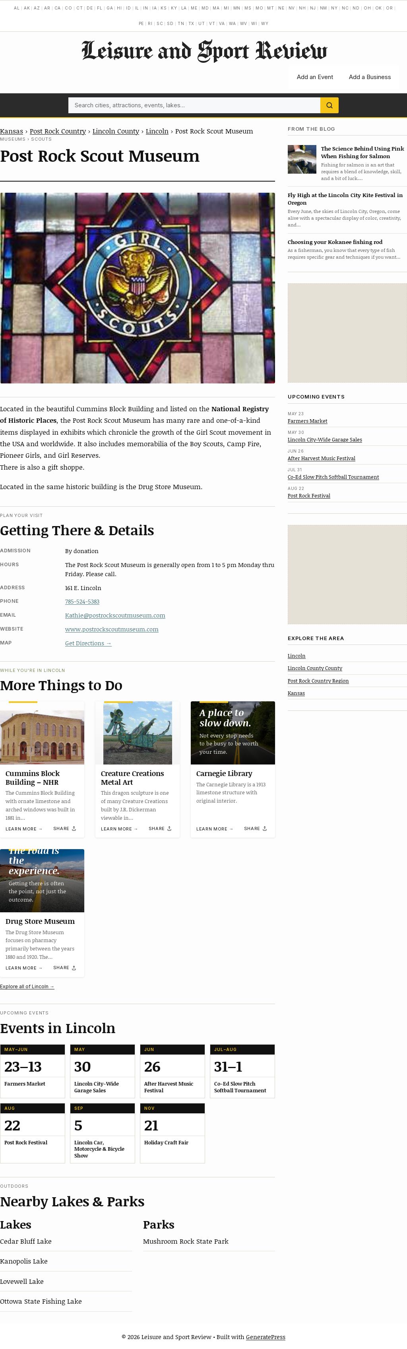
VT (212, 23)
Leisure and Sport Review (204, 50)
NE (281, 8)
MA (216, 8)
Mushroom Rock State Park (186, 1241)
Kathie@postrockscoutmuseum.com (115, 615)
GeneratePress (265, 1336)
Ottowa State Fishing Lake (41, 1301)
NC (345, 8)
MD (205, 8)
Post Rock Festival (309, 495)
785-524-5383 (82, 601)
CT (79, 8)
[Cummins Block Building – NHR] (42, 732)
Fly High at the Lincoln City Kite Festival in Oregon (345, 199)
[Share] (65, 828)
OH (367, 8)
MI (226, 8)
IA (154, 8)
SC (160, 23)
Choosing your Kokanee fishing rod (335, 242)
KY (174, 8)
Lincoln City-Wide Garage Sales (325, 439)
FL (100, 8)
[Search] (329, 105)
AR (47, 8)
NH (302, 8)
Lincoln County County (315, 668)
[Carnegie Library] (233, 732)
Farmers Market (308, 420)
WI (254, 23)
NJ (313, 8)
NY (334, 8)
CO (68, 8)
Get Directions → (88, 643)
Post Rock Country (58, 130)
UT (201, 23)
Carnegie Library (224, 773)
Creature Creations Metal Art (132, 777)
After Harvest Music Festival (321, 458)
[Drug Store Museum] (42, 880)
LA (184, 8)
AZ (37, 8)
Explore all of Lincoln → (27, 986)
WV (244, 23)
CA (57, 8)
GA (110, 8)
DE (90, 8)
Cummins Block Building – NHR (33, 777)
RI (150, 23)
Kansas (11, 130)
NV (292, 8)
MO (260, 8)
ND (356, 8)
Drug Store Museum (40, 921)
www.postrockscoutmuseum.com (112, 629)
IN (145, 8)
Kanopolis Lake (24, 1261)
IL (137, 8)
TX (191, 23)
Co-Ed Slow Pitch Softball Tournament (333, 476)
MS (248, 8)
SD (170, 23)
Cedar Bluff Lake (26, 1241)
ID (128, 8)
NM (324, 8)
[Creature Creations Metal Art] (137, 732)
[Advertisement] (347, 333)
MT (270, 8)
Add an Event (315, 77)
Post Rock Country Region (318, 680)
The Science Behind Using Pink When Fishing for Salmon (362, 152)
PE (141, 23)
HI (119, 8)
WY (265, 23)
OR (389, 8)
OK (378, 8)
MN (237, 8)
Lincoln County (116, 130)
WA (232, 23)
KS (164, 8)
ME (194, 8)
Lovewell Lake (22, 1281)
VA (222, 23)
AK (27, 8)
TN (181, 23)
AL (17, 8)
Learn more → (24, 829)
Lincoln (157, 130)
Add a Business (370, 77)
